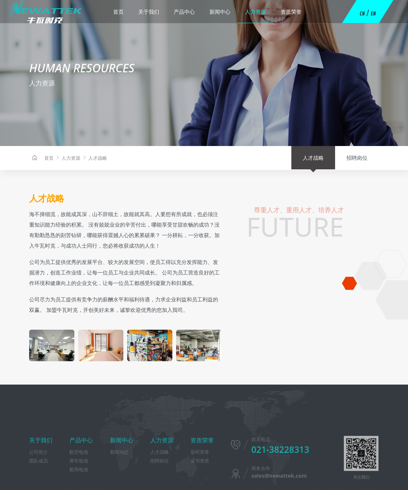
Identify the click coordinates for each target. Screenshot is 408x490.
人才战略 (94, 158)
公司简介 (38, 478)
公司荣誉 (199, 478)
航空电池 (78, 478)
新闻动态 (119, 478)
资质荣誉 (291, 11)
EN (373, 14)
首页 (118, 11)
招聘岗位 (356, 157)
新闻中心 (219, 11)
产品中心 (184, 11)
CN (362, 14)
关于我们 (148, 11)
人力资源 (255, 11)
